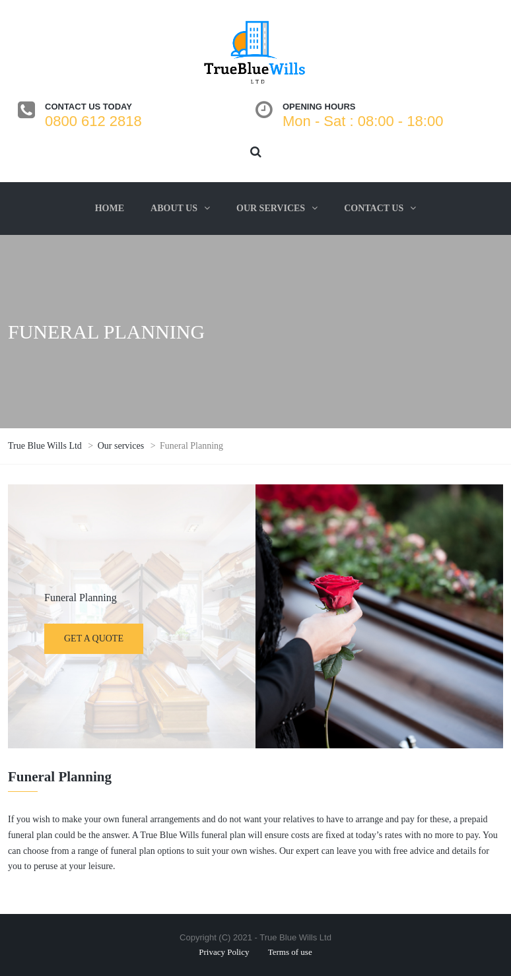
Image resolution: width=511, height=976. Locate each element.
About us (174, 208)
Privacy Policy (224, 952)
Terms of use (290, 952)
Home (109, 208)
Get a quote (93, 638)
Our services (270, 208)
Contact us (373, 208)
